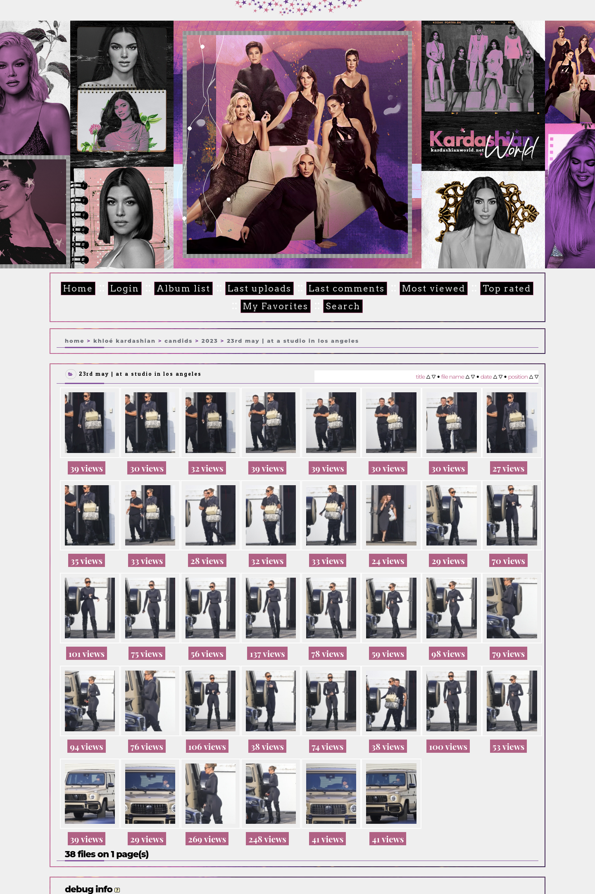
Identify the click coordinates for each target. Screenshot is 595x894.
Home (79, 289)
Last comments (341, 289)
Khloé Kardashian (124, 340)
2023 (210, 340)
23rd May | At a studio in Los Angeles (293, 340)
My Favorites (271, 306)
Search (337, 306)
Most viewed (425, 289)
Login (125, 289)
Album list (182, 289)
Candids (178, 340)
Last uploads (256, 289)
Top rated (497, 289)
